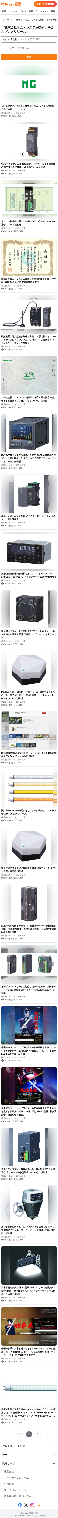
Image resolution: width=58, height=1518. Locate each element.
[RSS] (38, 1505)
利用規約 (8, 1484)
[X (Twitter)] (26, 1505)
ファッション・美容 (45, 11)
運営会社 (8, 1471)
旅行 (31, 11)
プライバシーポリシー (15, 1490)
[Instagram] (32, 1505)
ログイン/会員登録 (45, 4)
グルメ (23, 11)
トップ (5, 20)
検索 (29, 56)
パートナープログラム (15, 1477)
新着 (4, 11)
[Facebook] (20, 1505)
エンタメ (13, 11)
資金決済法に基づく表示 (16, 1496)
